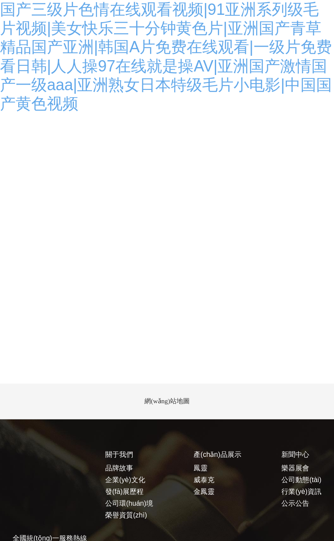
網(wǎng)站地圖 (167, 401)
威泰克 (204, 479)
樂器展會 (295, 468)
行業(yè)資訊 (301, 491)
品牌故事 (119, 468)
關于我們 (119, 454)
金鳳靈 (204, 491)
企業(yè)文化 (125, 479)
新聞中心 (295, 454)
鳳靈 (200, 468)
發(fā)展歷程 (124, 491)
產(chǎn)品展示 (217, 454)
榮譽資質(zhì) (126, 515)
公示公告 (295, 503)
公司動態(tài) (301, 479)
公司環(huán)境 (129, 503)
